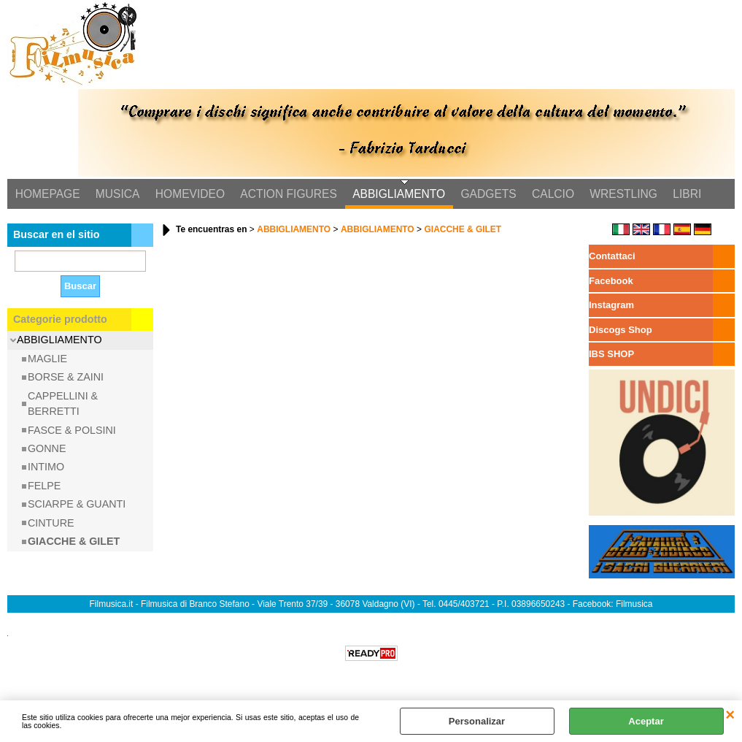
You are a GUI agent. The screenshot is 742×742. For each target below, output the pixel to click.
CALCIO (547, 194)
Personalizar (477, 721)
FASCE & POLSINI (72, 431)
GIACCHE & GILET (74, 542)
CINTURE (51, 524)
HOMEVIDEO (188, 194)
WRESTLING (617, 194)
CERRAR (730, 715)
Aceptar (645, 721)
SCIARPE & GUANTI (76, 505)
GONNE (47, 450)
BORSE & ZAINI (66, 378)
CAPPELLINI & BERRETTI (63, 404)
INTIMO (46, 468)
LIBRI (679, 194)
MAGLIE (47, 360)
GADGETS (483, 194)
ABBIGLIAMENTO (395, 194)
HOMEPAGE (47, 194)
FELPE (44, 487)
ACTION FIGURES (285, 194)
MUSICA (116, 194)
